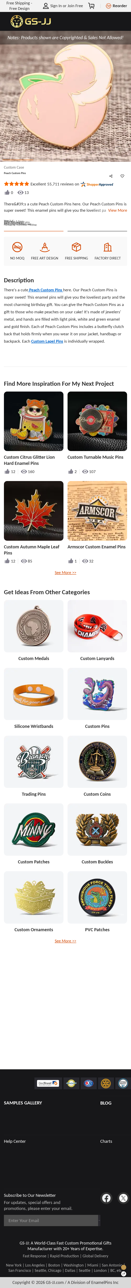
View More (116, 210)
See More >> (65, 639)
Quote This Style (33, 292)
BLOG (105, 1103)
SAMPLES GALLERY (23, 1103)
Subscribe (84, 1220)
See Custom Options (97, 292)
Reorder (120, 5)
